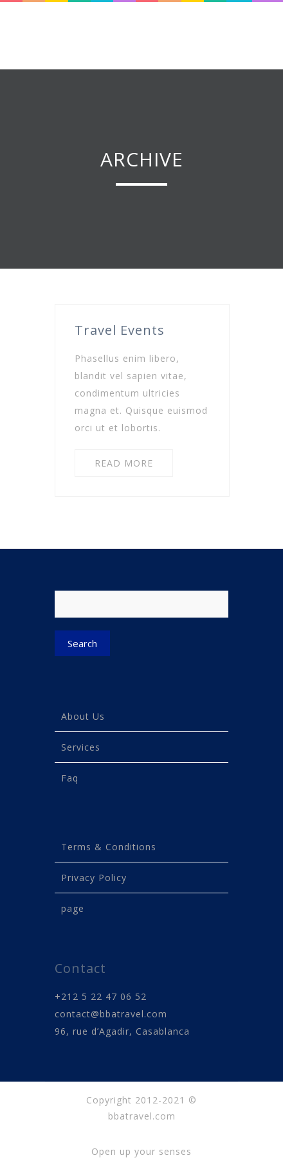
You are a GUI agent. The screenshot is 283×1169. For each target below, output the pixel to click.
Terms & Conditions (108, 847)
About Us (83, 716)
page (72, 908)
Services (80, 747)
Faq (69, 778)
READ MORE (124, 463)
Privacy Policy (94, 877)
